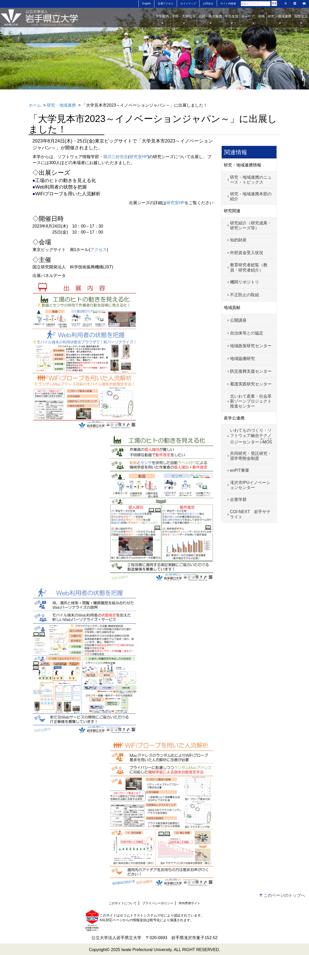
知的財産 (238, 240)
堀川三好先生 (115, 156)
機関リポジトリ (244, 282)
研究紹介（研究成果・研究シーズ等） (251, 225)
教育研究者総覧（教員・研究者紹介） (248, 267)
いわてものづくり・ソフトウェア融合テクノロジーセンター (251, 436)
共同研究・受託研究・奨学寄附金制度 (251, 456)
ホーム (35, 105)
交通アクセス (165, 3)
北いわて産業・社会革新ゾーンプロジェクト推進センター (251, 401)
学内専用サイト (189, 903)
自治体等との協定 (246, 333)
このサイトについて (123, 903)
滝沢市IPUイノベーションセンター (250, 485)
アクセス (98, 249)
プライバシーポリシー (157, 903)
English (146, 3)
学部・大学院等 (183, 19)
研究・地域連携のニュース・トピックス (251, 179)
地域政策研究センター (251, 346)
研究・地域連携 (279, 19)
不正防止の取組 (244, 295)
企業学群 (238, 499)
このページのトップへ (284, 895)
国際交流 (301, 19)
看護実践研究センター (251, 384)
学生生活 (231, 19)
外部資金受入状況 (246, 252)
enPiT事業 (239, 470)
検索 (274, 3)
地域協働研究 (242, 358)
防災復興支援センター (251, 371)
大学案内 (162, 19)
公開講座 (238, 320)
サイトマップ (188, 3)
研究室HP (138, 156)
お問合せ (208, 3)
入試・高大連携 (210, 19)
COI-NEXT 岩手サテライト (250, 514)
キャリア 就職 (253, 19)
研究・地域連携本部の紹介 (251, 196)
